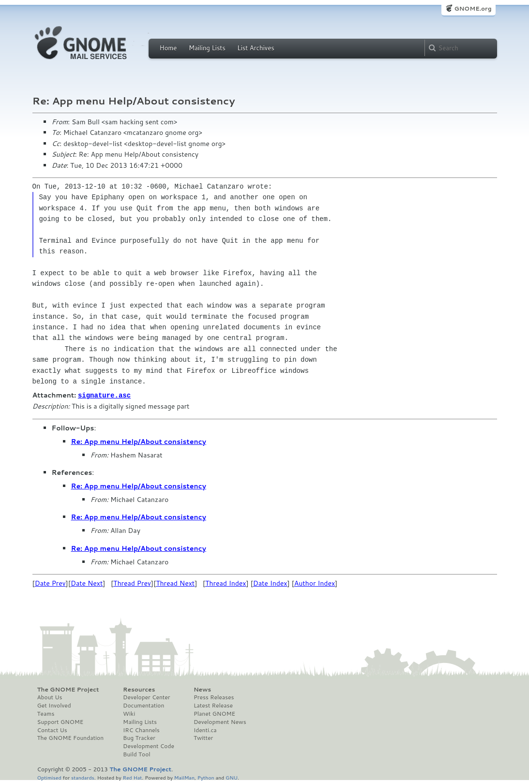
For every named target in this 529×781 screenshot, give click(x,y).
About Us (49, 697)
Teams (46, 713)
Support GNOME (60, 721)
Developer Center (146, 697)
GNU (232, 777)
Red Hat (132, 777)
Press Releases (214, 697)
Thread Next (175, 583)
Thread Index (225, 583)
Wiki (129, 713)
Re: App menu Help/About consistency (138, 441)
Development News (220, 721)
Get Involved (54, 705)
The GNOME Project (68, 689)
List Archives (255, 48)
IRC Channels (141, 730)
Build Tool (136, 754)
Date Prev (50, 583)
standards (82, 777)
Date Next (87, 583)
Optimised (49, 777)
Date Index (270, 583)
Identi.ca (205, 730)
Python (205, 777)
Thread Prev (132, 583)
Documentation (143, 705)
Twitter (203, 737)
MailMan (184, 777)
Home (168, 48)
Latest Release (213, 705)
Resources (139, 689)
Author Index (314, 583)
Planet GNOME (214, 713)
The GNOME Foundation (70, 737)
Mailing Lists (207, 48)
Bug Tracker (139, 737)
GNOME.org (472, 8)
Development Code (148, 746)
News (202, 689)
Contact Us (52, 730)
